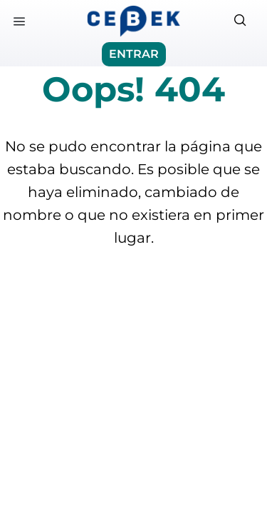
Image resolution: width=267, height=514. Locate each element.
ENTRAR (134, 54)
